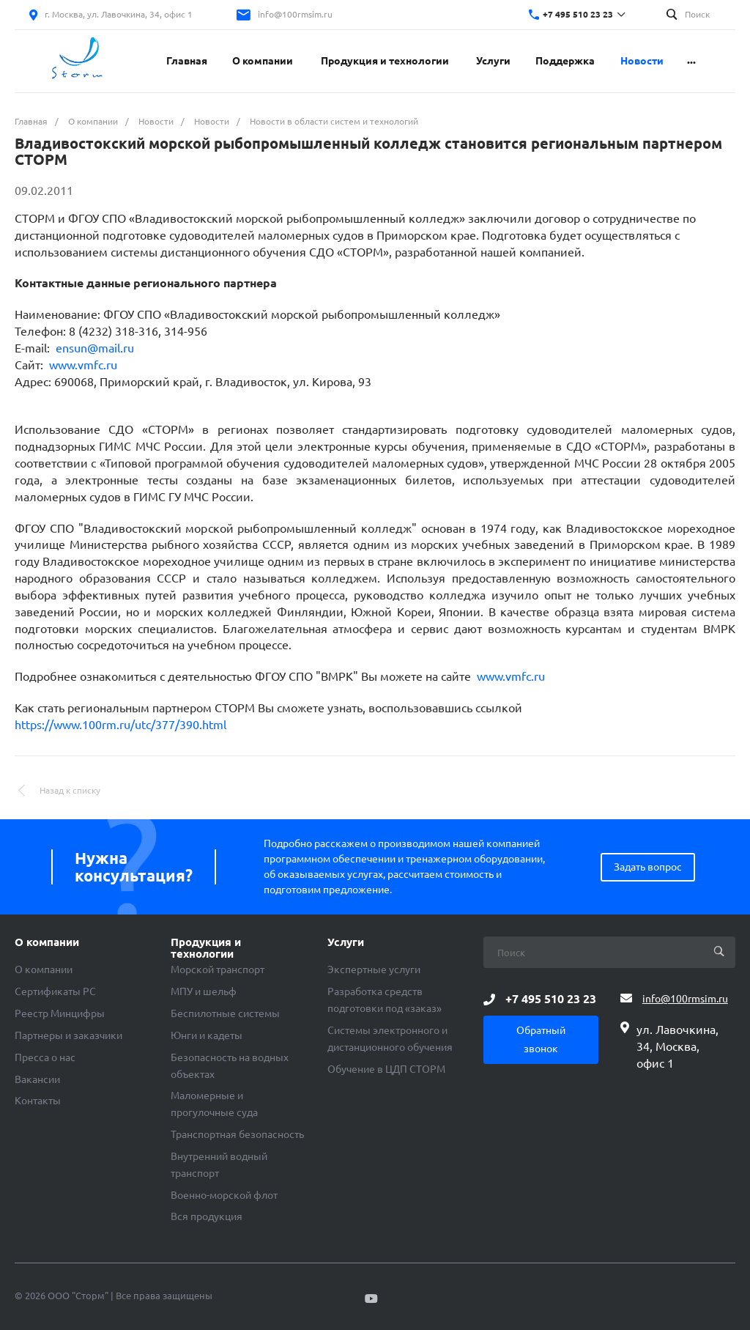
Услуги (345, 942)
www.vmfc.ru (83, 365)
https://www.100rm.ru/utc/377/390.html (120, 724)
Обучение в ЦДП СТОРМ (386, 1069)
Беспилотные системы (225, 1013)
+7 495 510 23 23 (578, 14)
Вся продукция (206, 1216)
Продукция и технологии (206, 948)
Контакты (38, 1101)
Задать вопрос (648, 867)
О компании (47, 942)
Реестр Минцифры (60, 1013)
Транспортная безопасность (237, 1134)
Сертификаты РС (55, 991)
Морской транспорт (217, 969)
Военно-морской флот (224, 1195)
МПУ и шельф (204, 991)
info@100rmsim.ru (295, 14)
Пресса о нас (45, 1057)
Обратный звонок (540, 1039)
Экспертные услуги (373, 969)
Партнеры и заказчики (68, 1035)
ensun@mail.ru (95, 348)
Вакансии (37, 1079)
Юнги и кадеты (206, 1035)
